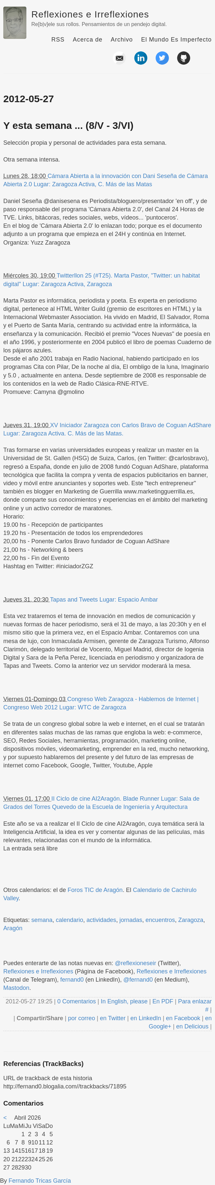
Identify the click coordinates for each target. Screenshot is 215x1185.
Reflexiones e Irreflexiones (90, 14)
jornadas (130, 920)
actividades (101, 920)
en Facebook (182, 1018)
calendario (69, 920)
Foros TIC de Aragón (95, 890)
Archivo (122, 39)
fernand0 (72, 979)
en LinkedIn (145, 1018)
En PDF (162, 1001)
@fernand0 (138, 979)
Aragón (12, 928)
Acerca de (88, 39)
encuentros (160, 920)
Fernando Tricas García (40, 1180)
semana (41, 920)
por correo (80, 1018)
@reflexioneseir (135, 963)
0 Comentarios (77, 1001)
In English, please (124, 1001)
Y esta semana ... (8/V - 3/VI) (68, 125)
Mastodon (16, 988)
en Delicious (192, 1026)
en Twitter (113, 1018)
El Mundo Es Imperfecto (176, 39)
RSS (58, 39)
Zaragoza (190, 920)
